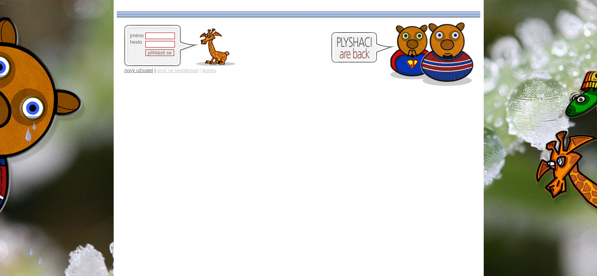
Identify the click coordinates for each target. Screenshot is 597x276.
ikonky (209, 70)
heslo (136, 42)
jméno (137, 35)
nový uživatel (138, 70)
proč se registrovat (177, 70)
